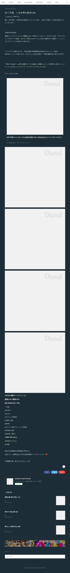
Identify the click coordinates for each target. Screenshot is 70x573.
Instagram (49, 2)
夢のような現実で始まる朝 (12, 528)
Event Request (39, 2)
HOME (3, 2)
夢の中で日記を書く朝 (11, 514)
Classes (19, 2)
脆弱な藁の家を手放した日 (12, 499)
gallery (56, 2)
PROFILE (11, 2)
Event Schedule (28, 2)
